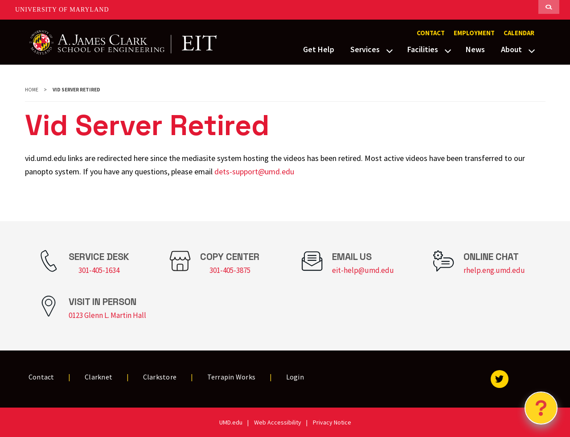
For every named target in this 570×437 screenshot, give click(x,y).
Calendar (519, 33)
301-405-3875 (229, 270)
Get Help (318, 49)
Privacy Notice (332, 422)
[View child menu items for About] (531, 50)
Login (295, 376)
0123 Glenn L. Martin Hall (107, 315)
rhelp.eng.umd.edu (494, 270)
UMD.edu (230, 422)
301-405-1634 (98, 270)
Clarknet (98, 376)
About (511, 49)
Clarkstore (160, 376)
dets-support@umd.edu (254, 171)
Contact (431, 33)
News (475, 49)
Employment (474, 33)
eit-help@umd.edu (363, 270)
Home (31, 90)
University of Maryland (62, 9)
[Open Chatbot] (541, 408)
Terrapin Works (231, 376)
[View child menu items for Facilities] (448, 50)
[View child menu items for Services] (389, 50)
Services (365, 49)
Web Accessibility (277, 422)
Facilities (422, 49)
